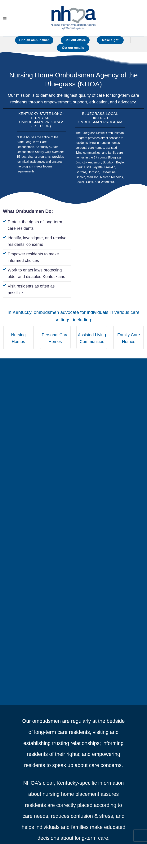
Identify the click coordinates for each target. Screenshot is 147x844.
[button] (5, 18)
